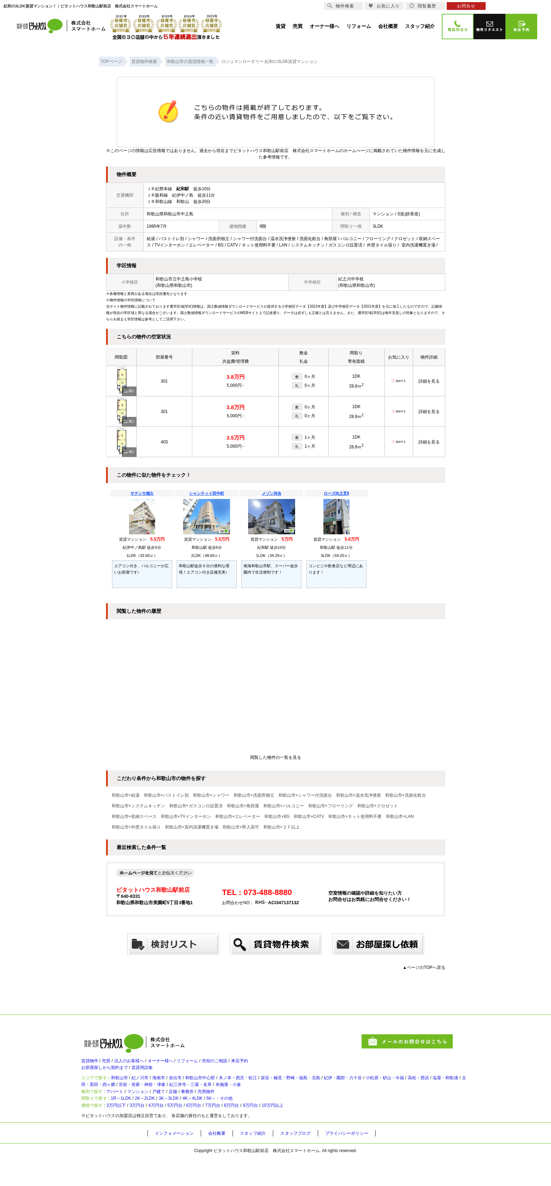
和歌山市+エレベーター (237, 816)
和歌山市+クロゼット (377, 805)
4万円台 (173, 1132)
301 (164, 381)
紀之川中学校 (351, 279)
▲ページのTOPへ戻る (424, 967)
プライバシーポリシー (366, 1161)
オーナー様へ (177, 1064)
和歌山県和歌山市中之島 (170, 213)
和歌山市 (126, 1087)
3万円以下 (123, 1132)
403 (164, 442)
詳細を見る (429, 381)
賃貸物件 (91, 1064)
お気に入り (384, 5)
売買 (112, 1064)
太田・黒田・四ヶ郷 (173, 1097)
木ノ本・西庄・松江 (271, 1087)
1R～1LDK (129, 1120)
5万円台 (196, 1132)
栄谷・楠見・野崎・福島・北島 (333, 1087)
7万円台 (243, 1132)
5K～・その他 (255, 1120)
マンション (149, 1108)
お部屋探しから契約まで (108, 1073)
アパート (121, 1108)
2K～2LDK (159, 1120)
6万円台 (220, 1132)
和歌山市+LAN (400, 816)
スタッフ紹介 (263, 1161)
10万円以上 (318, 1132)
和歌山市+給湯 (126, 795)
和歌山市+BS (276, 816)
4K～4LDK (221, 1120)
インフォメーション (177, 1161)
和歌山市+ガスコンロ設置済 (196, 805)
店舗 (193, 1108)
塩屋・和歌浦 (130, 1097)
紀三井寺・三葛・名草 (285, 1097)
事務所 (211, 1108)
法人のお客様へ (139, 1064)
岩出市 (195, 1087)
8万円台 (267, 1132)
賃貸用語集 (153, 1073)
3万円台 (149, 1132)
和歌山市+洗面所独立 (254, 795)
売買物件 (234, 1108)
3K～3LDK (190, 1120)
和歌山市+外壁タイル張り (136, 827)
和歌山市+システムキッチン (138, 805)
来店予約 (273, 1064)
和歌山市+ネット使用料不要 (355, 816)
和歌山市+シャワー (211, 795)
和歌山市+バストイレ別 (166, 795)
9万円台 (290, 1132)
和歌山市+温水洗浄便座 (358, 795)
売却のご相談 (243, 1064)
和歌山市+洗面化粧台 (405, 795)
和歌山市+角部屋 (243, 805)
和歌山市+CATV (309, 816)
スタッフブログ (309, 1161)
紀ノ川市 (152, 1087)
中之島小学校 (189, 279)
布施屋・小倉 (331, 1097)
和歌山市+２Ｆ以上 (281, 827)
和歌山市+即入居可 (241, 827)
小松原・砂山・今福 (446, 1087)
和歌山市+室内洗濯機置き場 (191, 827)
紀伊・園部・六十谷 (396, 1087)
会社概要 (224, 1161)
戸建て (175, 1108)
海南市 (175, 1087)
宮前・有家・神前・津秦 (228, 1097)
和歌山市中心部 (226, 1087)
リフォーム (210, 1064)
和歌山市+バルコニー (283, 805)
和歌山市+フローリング (330, 805)
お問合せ (466, 6)
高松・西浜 (97, 1097)
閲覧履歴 (422, 5)
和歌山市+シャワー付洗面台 (305, 795)
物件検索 (340, 5)
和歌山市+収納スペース (134, 816)
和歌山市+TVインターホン (186, 816)
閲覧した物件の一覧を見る (275, 757)
